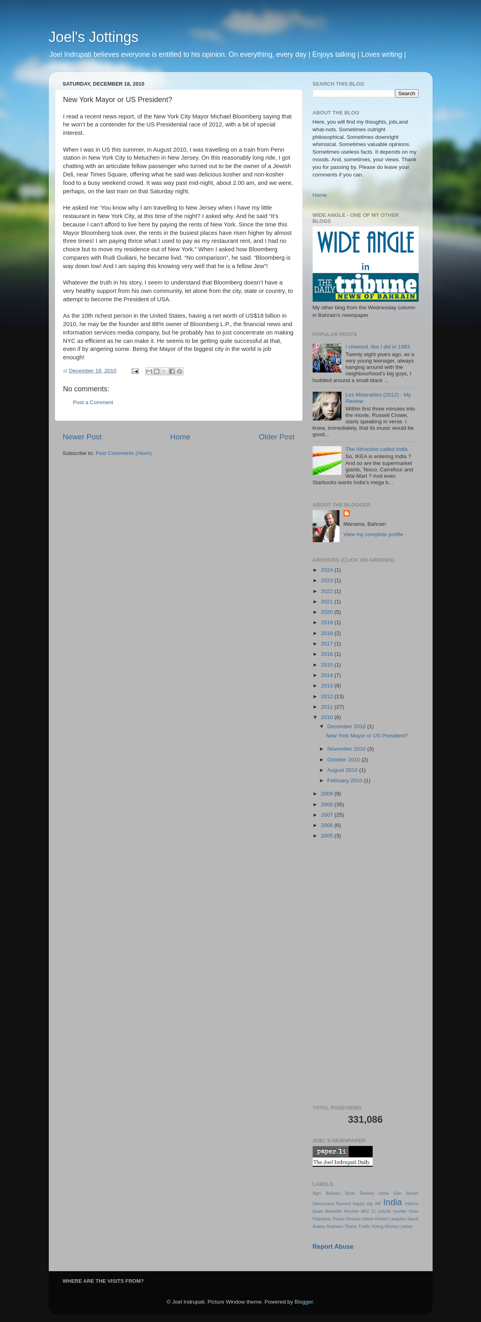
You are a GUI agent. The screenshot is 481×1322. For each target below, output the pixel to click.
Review (353, 1218)
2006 (327, 825)
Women (392, 1226)
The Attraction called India (376, 449)
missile (384, 1211)
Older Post (276, 437)
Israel (318, 1211)
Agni (317, 1193)
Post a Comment (93, 402)
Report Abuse (333, 1246)
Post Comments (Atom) (124, 453)
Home (180, 437)
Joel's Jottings (94, 37)
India (392, 1202)
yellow (407, 1226)
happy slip (363, 1203)
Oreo (414, 1211)
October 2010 (344, 760)
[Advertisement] (366, 973)
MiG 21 (368, 1211)
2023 (327, 580)
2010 (327, 717)
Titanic (351, 1226)
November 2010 (347, 749)
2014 (327, 675)
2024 (327, 570)
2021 (327, 602)
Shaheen (334, 1226)
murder (400, 1211)
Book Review (359, 1193)
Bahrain (333, 1193)
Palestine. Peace (329, 1218)
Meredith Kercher (342, 1211)
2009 (327, 794)
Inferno (412, 1203)
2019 (327, 622)
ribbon (368, 1218)
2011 (327, 707)
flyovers (343, 1203)
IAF (378, 1203)
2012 (327, 696)
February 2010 (345, 780)
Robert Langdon (390, 1218)
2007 (327, 815)
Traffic (364, 1226)
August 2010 (343, 770)
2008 (327, 804)
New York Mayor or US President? (367, 736)
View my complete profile (373, 534)
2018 (327, 633)
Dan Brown (406, 1193)
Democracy (324, 1203)
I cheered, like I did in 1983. (378, 347)
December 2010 (347, 726)
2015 (327, 665)
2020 (327, 612)
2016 (327, 654)
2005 (327, 836)
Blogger (304, 1302)
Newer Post (82, 437)
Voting (377, 1226)
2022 (327, 591)
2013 (327, 686)
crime (384, 1193)
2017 (327, 644)
